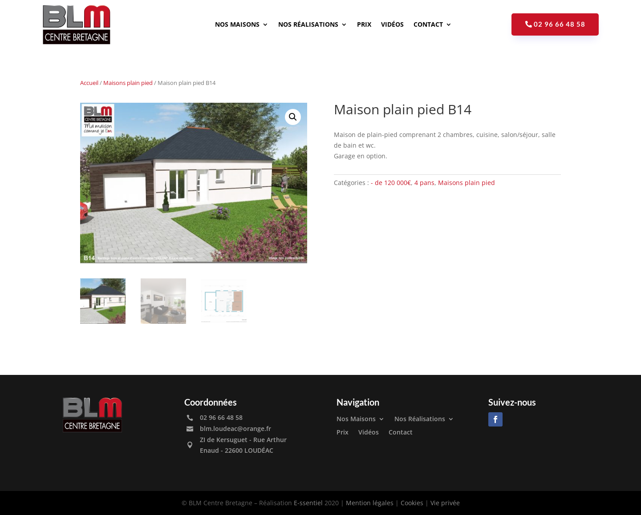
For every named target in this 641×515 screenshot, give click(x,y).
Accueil (89, 83)
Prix (364, 24)
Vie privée (445, 503)
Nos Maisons (237, 24)
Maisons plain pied (128, 83)
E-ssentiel (308, 503)
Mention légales (370, 503)
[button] (293, 117)
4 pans (424, 182)
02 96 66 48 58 (559, 24)
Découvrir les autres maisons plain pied (425, 212)
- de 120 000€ (391, 182)
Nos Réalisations (308, 24)
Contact (428, 24)
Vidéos (392, 24)
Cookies (412, 503)
